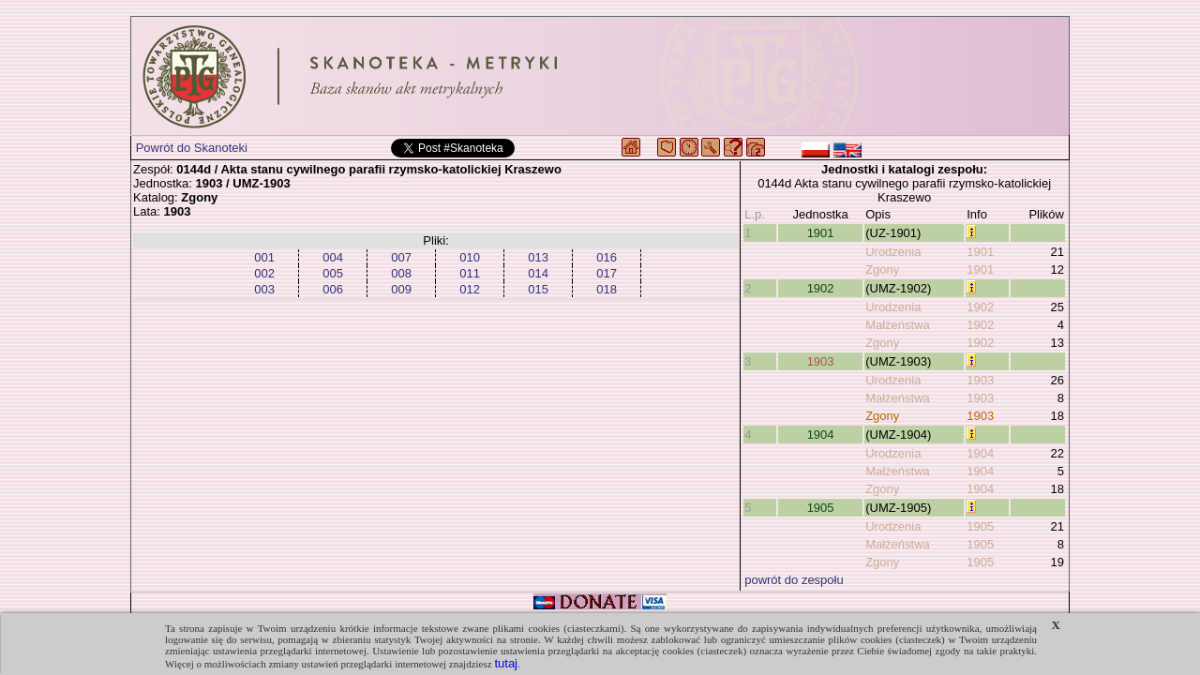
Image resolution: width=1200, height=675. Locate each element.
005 (332, 273)
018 (606, 289)
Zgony (882, 269)
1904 (820, 435)
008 (401, 273)
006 (332, 289)
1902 (820, 288)
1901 (820, 233)
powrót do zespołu (794, 580)
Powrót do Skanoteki (192, 148)
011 (469, 273)
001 (264, 257)
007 (401, 257)
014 (538, 273)
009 (401, 289)
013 (538, 257)
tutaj (506, 663)
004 (332, 257)
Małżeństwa (897, 325)
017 (606, 273)
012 (469, 289)
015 (538, 289)
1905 (820, 508)
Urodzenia (893, 252)
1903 (820, 361)
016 (606, 257)
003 (264, 289)
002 (264, 273)
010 (469, 257)
